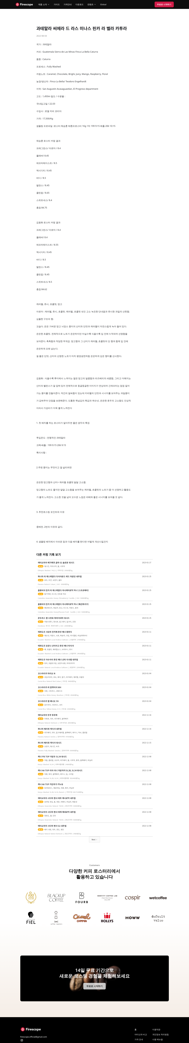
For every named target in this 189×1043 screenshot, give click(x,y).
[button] (44, 4)
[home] (24, 4)
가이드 (57, 4)
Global (103, 4)
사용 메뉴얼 (157, 1039)
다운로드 (79, 4)
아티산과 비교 (141, 1034)
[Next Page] (94, 839)
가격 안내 (139, 1039)
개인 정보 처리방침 (160, 1034)
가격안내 (68, 4)
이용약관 (156, 1029)
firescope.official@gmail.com (33, 1036)
